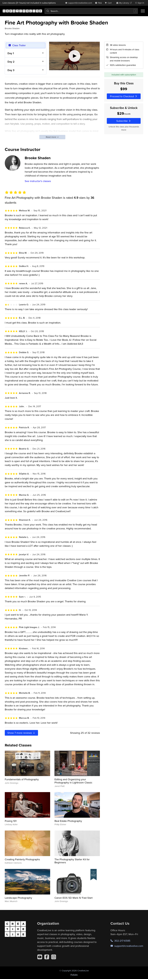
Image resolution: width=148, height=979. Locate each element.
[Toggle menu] (142, 11)
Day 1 (11, 53)
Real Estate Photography (68, 821)
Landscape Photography (18, 898)
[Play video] (74, 56)
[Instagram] (53, 957)
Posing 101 (10, 821)
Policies (74, 974)
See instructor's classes (38, 181)
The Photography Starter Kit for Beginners (72, 861)
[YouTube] (39, 957)
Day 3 (11, 70)
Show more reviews (21, 733)
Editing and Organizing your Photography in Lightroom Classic (73, 781)
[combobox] (91, 11)
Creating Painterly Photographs (22, 859)
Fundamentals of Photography (22, 779)
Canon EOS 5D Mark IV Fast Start (73, 898)
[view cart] (108, 3)
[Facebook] (46, 957)
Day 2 (11, 61)
